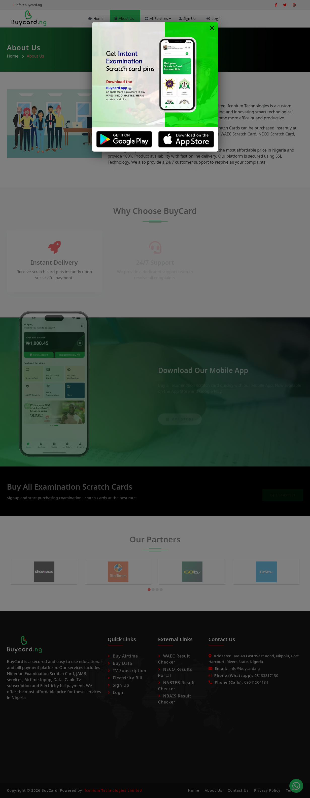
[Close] (212, 28)
